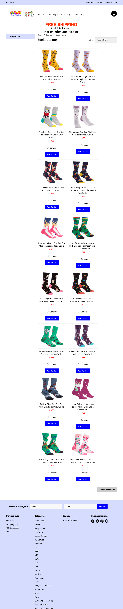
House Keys (39, 586)
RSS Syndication (71, 14)
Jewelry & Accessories (43, 606)
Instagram (106, 518)
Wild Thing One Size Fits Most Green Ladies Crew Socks (51, 459)
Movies (37, 571)
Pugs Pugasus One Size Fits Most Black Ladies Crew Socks (51, 298)
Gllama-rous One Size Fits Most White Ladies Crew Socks (82, 133)
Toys (36, 594)
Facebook (92, 518)
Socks (36, 579)
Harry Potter (39, 525)
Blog (82, 14)
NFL (36, 545)
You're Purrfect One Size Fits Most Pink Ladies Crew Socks (82, 459)
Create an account (110, 2)
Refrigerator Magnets (43, 583)
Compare (54, 89)
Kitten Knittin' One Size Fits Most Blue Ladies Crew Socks (51, 188)
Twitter (97, 518)
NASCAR (38, 567)
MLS (36, 552)
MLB (36, 548)
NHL (36, 564)
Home (40, 35)
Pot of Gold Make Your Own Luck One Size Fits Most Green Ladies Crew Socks (82, 245)
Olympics (38, 541)
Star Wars (38, 529)
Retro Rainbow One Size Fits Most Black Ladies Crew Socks (82, 298)
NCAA (36, 556)
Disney (37, 522)
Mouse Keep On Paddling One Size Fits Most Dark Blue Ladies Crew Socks (82, 190)
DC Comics (39, 537)
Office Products (41, 602)
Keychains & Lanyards (43, 598)
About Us (41, 14)
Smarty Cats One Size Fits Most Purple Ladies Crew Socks (82, 351)
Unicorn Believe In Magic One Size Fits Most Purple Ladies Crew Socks (82, 405)
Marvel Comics (40, 533)
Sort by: (91, 40)
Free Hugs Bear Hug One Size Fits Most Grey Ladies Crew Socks (51, 134)
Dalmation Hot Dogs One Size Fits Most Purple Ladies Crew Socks (82, 79)
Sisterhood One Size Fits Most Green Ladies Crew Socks (51, 351)
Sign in (99, 2)
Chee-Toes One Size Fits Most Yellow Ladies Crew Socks (51, 77)
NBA (36, 560)
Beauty (37, 590)
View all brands (70, 517)
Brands (49, 35)
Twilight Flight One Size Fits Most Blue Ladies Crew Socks (51, 403)
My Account (90, 2)
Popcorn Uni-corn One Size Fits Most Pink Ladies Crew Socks (51, 243)
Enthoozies (39, 518)
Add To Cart (52, 96)
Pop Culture (39, 575)
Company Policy (55, 14)
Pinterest (102, 518)
